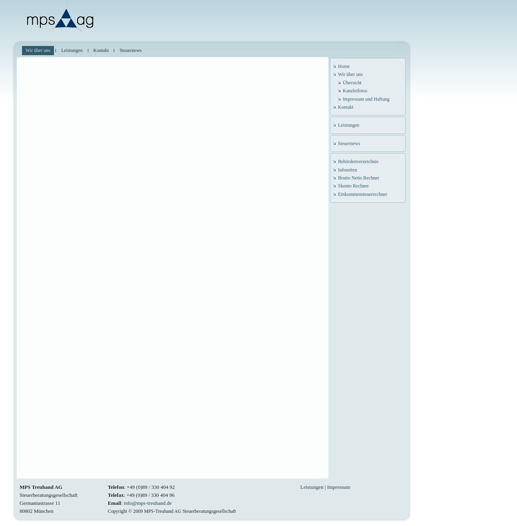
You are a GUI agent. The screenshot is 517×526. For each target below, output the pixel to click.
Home (344, 66)
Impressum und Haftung (366, 99)
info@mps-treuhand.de (148, 503)
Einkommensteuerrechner (362, 194)
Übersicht (352, 83)
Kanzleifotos (355, 91)
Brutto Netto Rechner (358, 178)
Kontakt (346, 107)
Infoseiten (347, 170)
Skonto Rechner (353, 186)
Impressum (338, 487)
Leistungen (348, 125)
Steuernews (349, 143)
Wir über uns (350, 74)
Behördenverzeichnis (358, 161)
